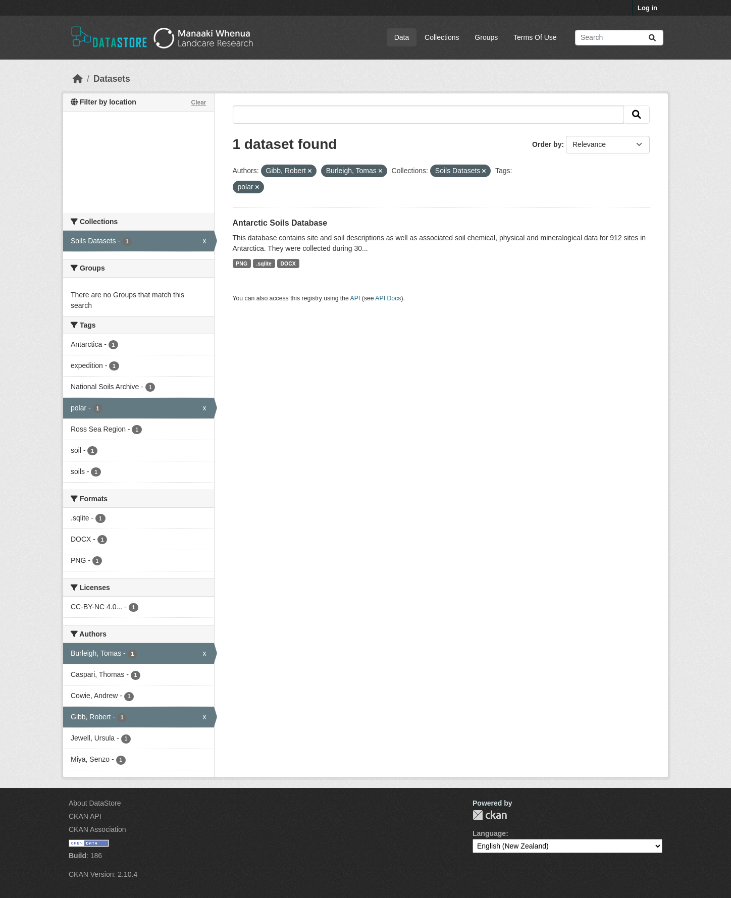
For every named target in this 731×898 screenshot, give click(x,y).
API (355, 298)
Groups (486, 37)
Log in (647, 8)
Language (489, 833)
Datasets (111, 79)
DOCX (287, 263)
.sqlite (264, 263)
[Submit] (652, 37)
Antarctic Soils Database (280, 223)
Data (401, 37)
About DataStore (95, 803)
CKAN (490, 815)
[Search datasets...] (619, 37)
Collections (442, 37)
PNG (241, 263)
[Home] (78, 79)
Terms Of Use (535, 37)
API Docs (388, 298)
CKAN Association (97, 829)
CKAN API (85, 816)
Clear (198, 102)
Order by (546, 144)
